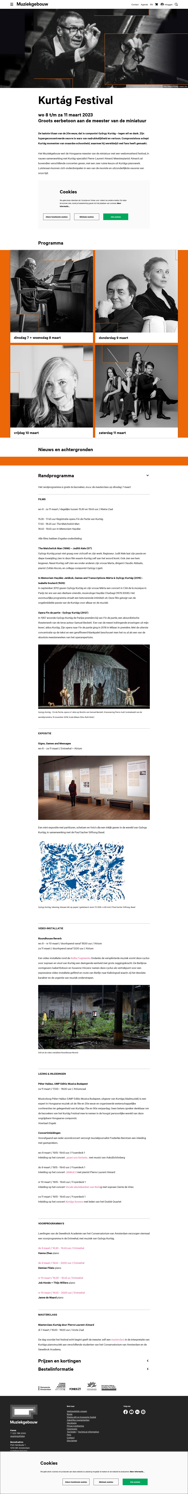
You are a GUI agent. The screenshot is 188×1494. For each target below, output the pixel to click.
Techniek (71, 1431)
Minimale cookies (87, 216)
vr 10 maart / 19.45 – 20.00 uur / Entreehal (61, 1292)
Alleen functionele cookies (57, 216)
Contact (135, 4)
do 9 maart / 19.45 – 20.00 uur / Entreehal (61, 1262)
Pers (69, 1434)
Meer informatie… (137, 1471)
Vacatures (72, 1422)
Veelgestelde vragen (77, 1411)
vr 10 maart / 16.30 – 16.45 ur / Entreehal (60, 1277)
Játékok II (71, 1172)
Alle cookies (116, 216)
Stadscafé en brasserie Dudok (81, 1417)
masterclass (118, 1339)
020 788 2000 (19, 1433)
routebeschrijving (18, 1450)
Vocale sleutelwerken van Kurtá (83, 1186)
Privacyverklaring (75, 1425)
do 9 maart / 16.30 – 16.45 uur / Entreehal (61, 1248)
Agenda (144, 4)
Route (69, 1414)
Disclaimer (72, 1440)
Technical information (88, 1431)
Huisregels (72, 1428)
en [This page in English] (151, 4)
